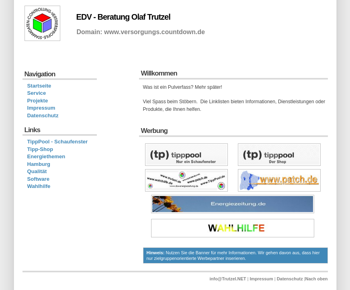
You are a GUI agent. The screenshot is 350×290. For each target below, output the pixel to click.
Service (36, 93)
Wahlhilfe (39, 186)
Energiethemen (46, 156)
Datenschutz (43, 115)
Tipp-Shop (40, 149)
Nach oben (316, 278)
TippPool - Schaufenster (57, 142)
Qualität (37, 171)
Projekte (37, 101)
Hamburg (39, 164)
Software (38, 179)
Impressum (41, 108)
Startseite (39, 86)
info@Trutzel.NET (228, 278)
